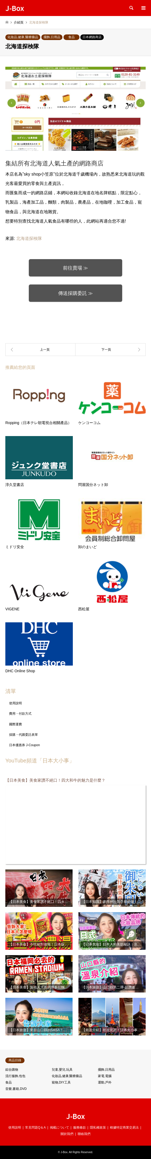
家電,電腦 (105, 1076)
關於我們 (67, 1134)
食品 (71, 37)
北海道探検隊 (29, 238)
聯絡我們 (84, 1134)
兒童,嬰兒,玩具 (62, 1069)
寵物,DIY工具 (61, 1082)
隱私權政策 (98, 1127)
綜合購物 (11, 1069)
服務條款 (79, 1127)
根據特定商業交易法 (124, 1127)
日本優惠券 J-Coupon (24, 745)
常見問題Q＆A (35, 1127)
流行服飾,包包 (15, 1076)
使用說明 (15, 703)
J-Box (75, 1116)
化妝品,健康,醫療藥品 (22, 37)
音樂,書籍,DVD (16, 1089)
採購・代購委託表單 (23, 735)
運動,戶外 (105, 1082)
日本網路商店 (92, 37)
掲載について (59, 1127)
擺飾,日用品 (51, 37)
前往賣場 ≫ (75, 268)
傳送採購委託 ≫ (75, 293)
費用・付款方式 (20, 713)
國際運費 (15, 724)
